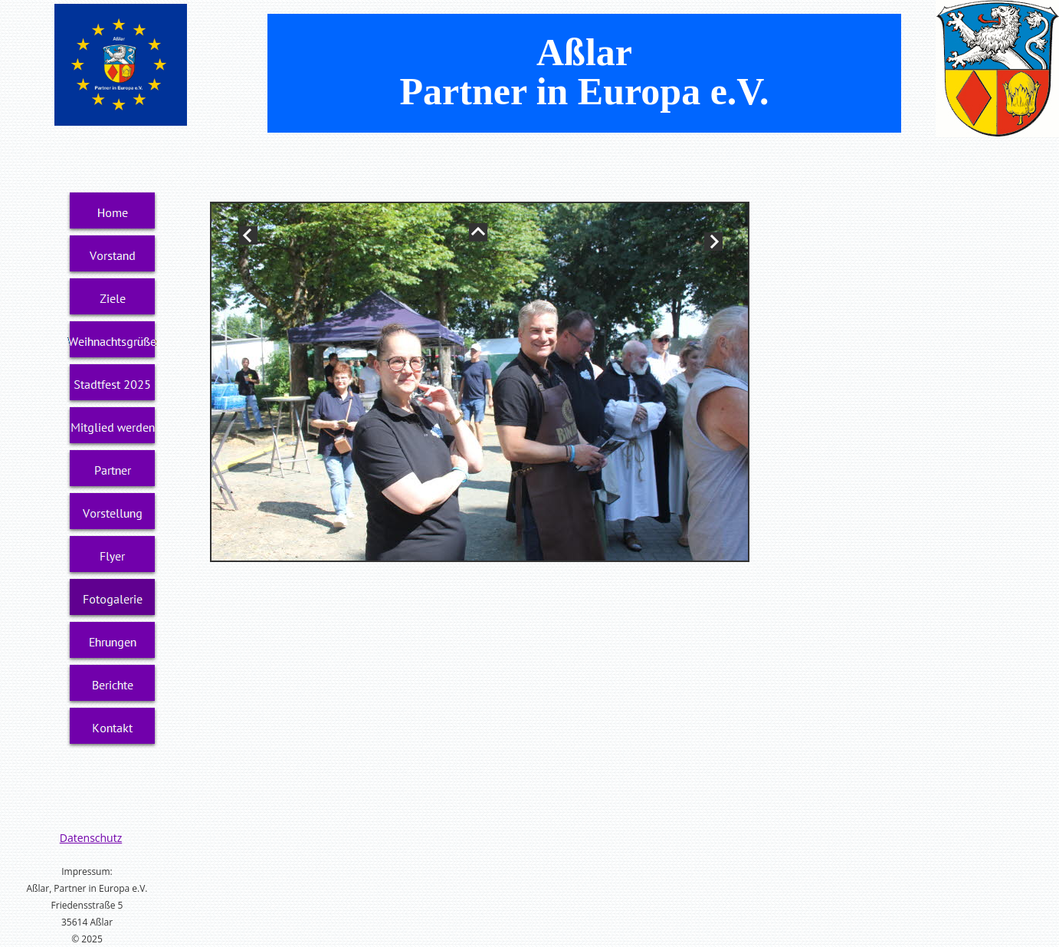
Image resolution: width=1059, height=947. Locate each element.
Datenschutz (91, 837)
